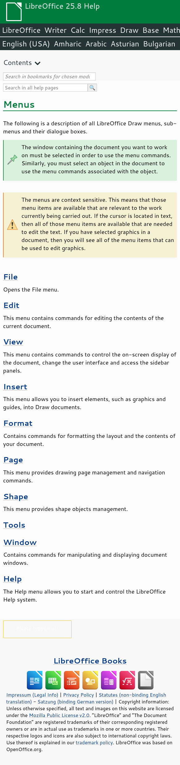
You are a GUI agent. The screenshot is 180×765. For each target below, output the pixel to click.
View (13, 341)
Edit (11, 305)
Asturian (125, 43)
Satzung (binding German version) (75, 701)
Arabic (96, 43)
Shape (15, 496)
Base (150, 30)
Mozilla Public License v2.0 (59, 715)
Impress (102, 30)
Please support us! (37, 628)
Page (13, 459)
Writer (55, 30)
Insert (15, 386)
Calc (77, 30)
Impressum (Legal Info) (32, 694)
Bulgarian (159, 43)
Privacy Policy (78, 694)
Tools (14, 524)
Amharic (68, 43)
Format (17, 422)
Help (12, 578)
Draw (129, 30)
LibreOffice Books (90, 660)
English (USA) (26, 43)
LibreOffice (21, 30)
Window (20, 542)
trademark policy (94, 742)
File (10, 276)
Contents (17, 62)
